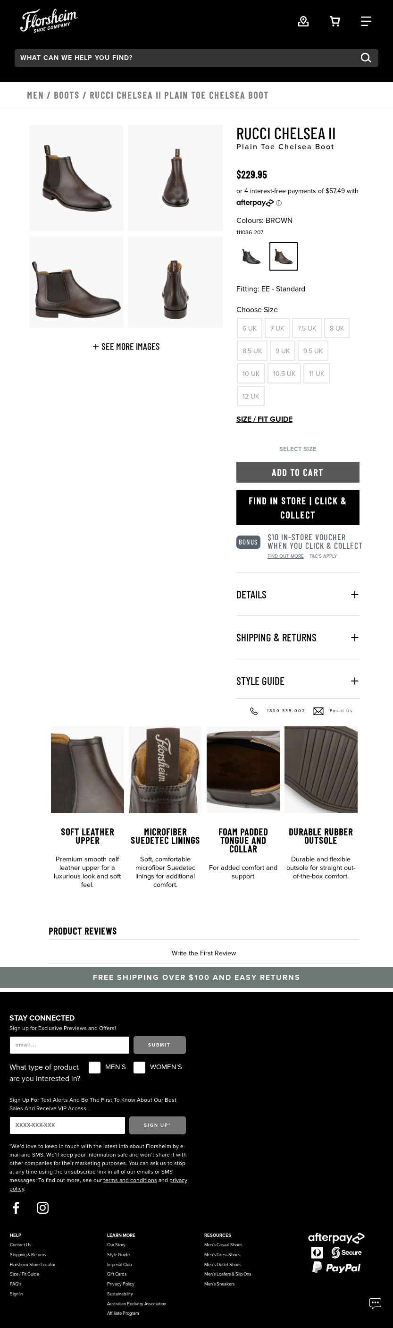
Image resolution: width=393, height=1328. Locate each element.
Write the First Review (204, 953)
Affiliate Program (123, 1313)
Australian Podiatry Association (136, 1304)
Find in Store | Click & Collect (298, 507)
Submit (159, 1045)
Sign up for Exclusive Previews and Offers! (62, 1028)
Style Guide (118, 1255)
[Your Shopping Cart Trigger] (335, 20)
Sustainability (120, 1294)
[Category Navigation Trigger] (366, 20)
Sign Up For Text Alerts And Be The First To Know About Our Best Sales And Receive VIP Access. (92, 1104)
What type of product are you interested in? (44, 1073)
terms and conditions (130, 1180)
